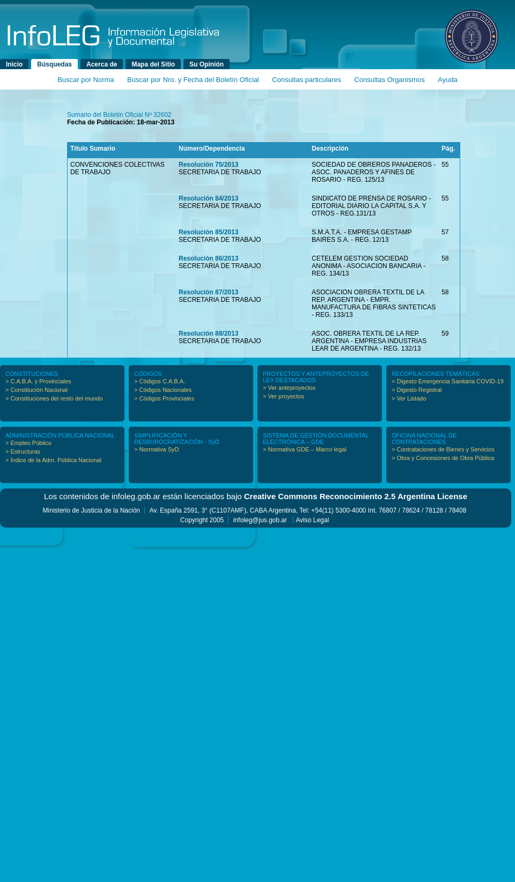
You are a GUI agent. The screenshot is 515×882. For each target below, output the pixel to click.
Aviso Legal (312, 520)
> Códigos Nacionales (163, 390)
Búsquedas (54, 64)
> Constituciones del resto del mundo (53, 398)
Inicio (14, 64)
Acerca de (101, 64)
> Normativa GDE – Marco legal (305, 449)
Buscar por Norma (85, 80)
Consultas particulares (306, 80)
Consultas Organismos (389, 80)
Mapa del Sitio (153, 64)
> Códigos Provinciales (164, 398)
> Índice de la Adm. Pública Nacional (53, 460)
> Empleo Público (28, 443)
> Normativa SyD (156, 449)
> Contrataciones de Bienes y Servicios (443, 449)
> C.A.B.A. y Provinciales (38, 381)
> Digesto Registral (417, 390)
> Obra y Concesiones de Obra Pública (443, 458)
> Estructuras (22, 451)
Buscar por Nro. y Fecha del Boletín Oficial (193, 80)
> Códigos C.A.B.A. (159, 381)
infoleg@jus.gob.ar (260, 520)
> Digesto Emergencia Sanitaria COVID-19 (448, 381)
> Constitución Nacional (36, 390)
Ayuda (448, 80)
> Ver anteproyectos (289, 387)
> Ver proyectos (283, 396)
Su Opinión (206, 64)
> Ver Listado (409, 398)
